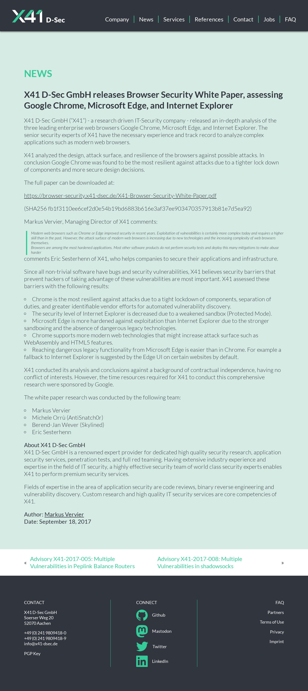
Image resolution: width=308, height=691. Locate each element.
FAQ (290, 19)
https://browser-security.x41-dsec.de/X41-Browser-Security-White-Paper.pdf (120, 195)
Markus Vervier (64, 514)
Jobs (269, 19)
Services (174, 19)
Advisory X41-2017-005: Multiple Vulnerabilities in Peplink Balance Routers (82, 562)
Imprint (277, 641)
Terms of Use (272, 622)
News (146, 19)
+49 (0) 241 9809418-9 (45, 638)
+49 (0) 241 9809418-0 (45, 632)
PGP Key (32, 653)
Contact (243, 19)
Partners (276, 612)
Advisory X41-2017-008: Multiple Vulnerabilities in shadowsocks (199, 562)
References (209, 19)
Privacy (277, 631)
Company (117, 19)
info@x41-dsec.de (41, 643)
